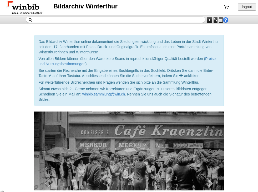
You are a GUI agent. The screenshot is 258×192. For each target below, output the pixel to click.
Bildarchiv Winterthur (85, 6)
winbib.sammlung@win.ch (103, 94)
